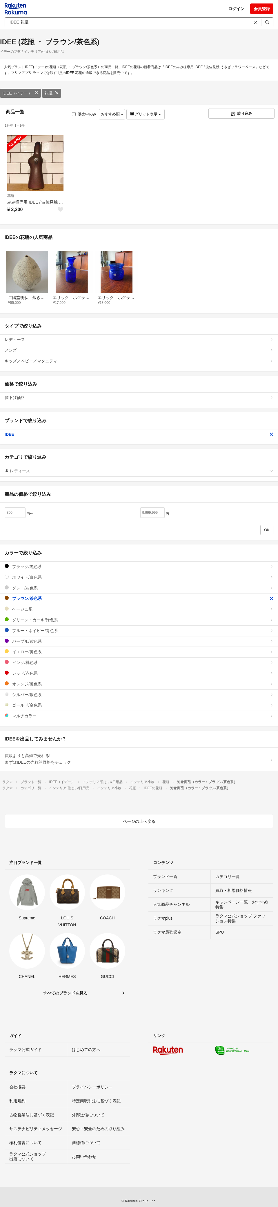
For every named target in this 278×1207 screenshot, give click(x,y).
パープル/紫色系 (139, 641)
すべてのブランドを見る (65, 993)
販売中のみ (84, 114)
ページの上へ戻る (139, 821)
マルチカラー (139, 715)
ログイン (236, 8)
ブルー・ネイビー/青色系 (139, 630)
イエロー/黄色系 (139, 651)
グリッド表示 (145, 114)
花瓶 (51, 93)
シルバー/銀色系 (139, 694)
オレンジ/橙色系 (139, 683)
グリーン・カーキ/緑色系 (139, 619)
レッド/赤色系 (139, 673)
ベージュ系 (139, 609)
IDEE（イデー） (20, 93)
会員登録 (262, 8)
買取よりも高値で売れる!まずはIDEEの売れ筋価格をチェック (139, 759)
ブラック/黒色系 (139, 566)
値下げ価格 (139, 397)
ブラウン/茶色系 (139, 598)
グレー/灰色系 (139, 587)
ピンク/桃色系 (139, 662)
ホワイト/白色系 (139, 577)
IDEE (139, 434)
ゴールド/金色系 (139, 705)
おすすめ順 (112, 114)
